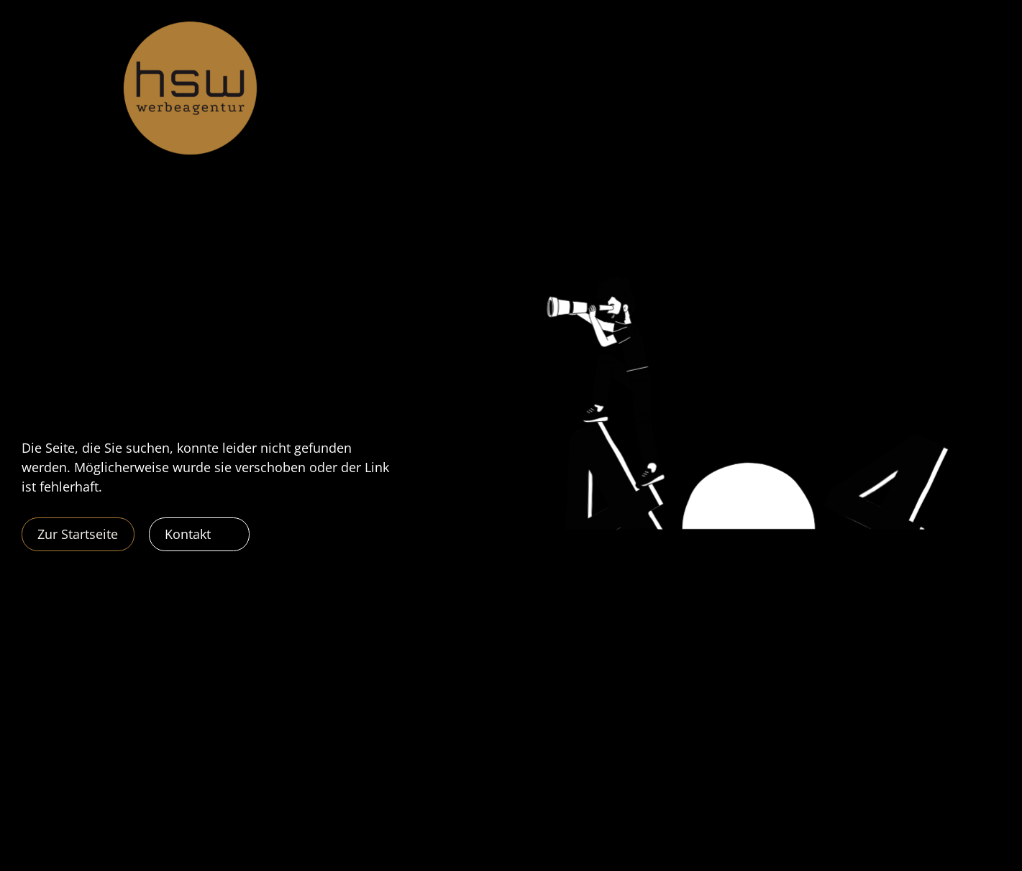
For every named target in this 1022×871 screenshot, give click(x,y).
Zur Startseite (77, 534)
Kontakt (188, 534)
